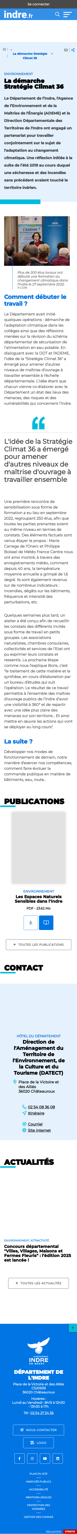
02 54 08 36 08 (41, 1107)
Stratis (70, 1531)
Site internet (39, 1130)
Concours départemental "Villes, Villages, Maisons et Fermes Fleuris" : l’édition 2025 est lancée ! (37, 1253)
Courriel (35, 1124)
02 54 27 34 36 (42, 1413)
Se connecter (38, 4)
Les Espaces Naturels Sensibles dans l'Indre (38, 899)
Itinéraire (36, 1113)
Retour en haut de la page (73, 1328)
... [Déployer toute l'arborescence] (11, 49)
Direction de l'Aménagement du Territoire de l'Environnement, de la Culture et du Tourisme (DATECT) (39, 1057)
